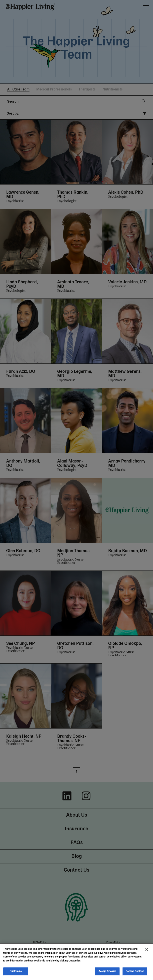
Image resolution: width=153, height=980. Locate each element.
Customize (16, 971)
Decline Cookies (135, 971)
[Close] (146, 949)
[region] (76, 961)
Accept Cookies (107, 971)
